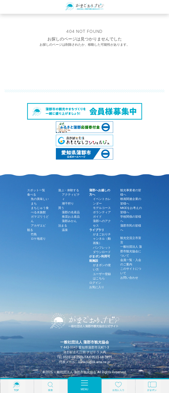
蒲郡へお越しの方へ (99, 192)
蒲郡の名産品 (71, 212)
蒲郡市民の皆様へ (130, 228)
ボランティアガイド (102, 214)
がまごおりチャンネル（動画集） (102, 239)
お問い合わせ (129, 277)
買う (61, 208)
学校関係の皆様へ (130, 219)
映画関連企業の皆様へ (130, 201)
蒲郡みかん (69, 221)
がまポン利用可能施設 (99, 258)
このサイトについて (130, 271)
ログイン (95, 282)
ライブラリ (96, 230)
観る (30, 230)
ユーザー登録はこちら (102, 276)
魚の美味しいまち (40, 201)
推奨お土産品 (71, 216)
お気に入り (96, 287)
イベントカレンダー (102, 201)
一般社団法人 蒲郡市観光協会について (131, 251)
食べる (31, 194)
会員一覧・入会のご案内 (130, 262)
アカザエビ (38, 225)
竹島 (34, 234)
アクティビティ (71, 197)
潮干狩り (68, 203)
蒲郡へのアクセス (102, 223)
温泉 (65, 230)
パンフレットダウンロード (102, 250)
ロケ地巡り (38, 238)
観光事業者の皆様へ (130, 192)
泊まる (62, 225)
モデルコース (102, 208)
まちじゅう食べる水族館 (40, 210)
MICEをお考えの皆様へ (131, 210)
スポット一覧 (36, 190)
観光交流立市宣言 (130, 240)
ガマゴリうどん (40, 219)
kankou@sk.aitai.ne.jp (94, 362)
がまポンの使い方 (102, 267)
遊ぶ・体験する (68, 190)
